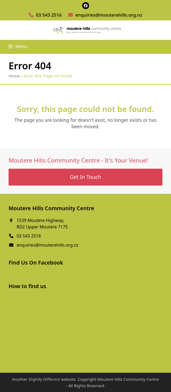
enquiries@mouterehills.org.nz (108, 15)
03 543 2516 (49, 15)
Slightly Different (44, 379)
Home (14, 75)
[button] (18, 46)
